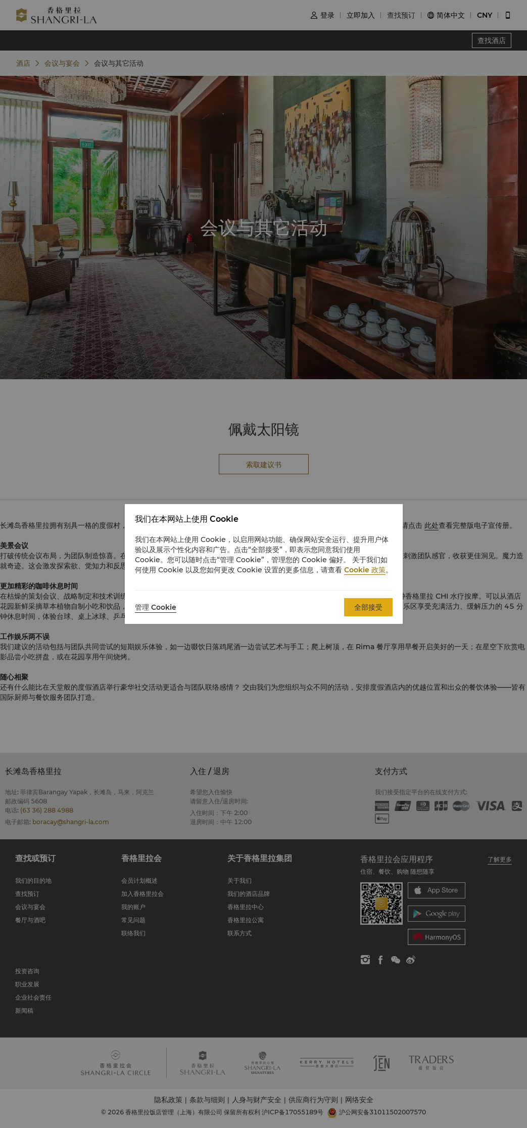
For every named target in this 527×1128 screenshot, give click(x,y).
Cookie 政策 (365, 569)
